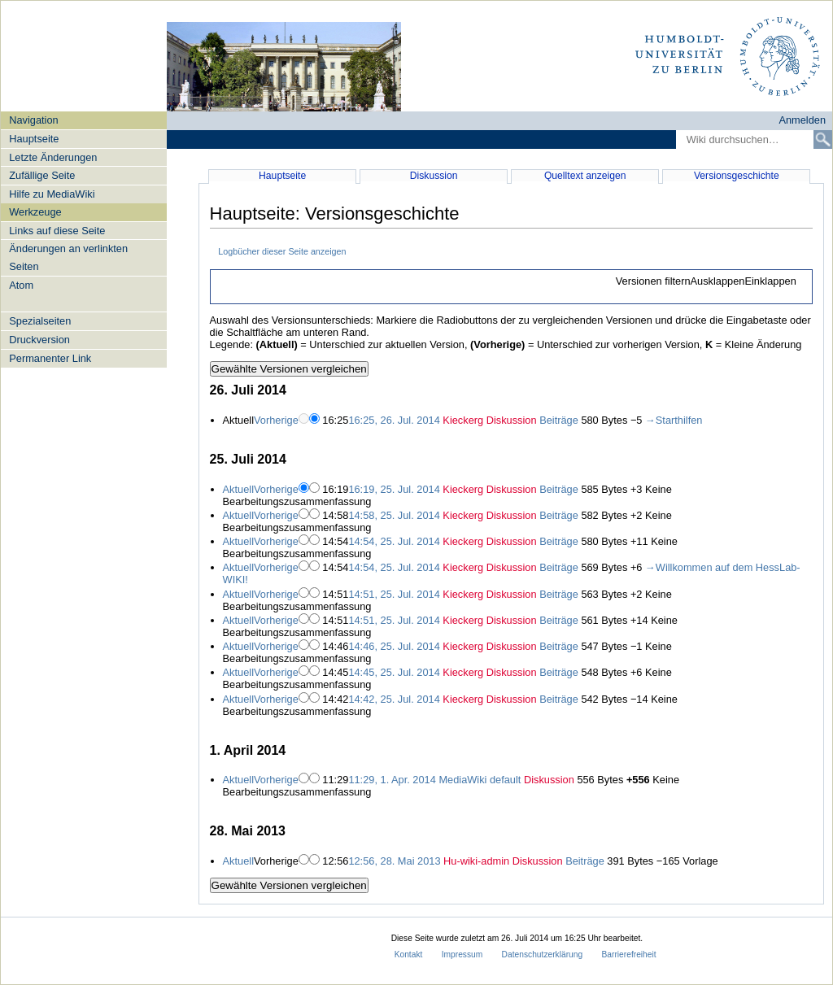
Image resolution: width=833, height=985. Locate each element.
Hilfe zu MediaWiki (51, 194)
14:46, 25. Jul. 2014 (393, 646)
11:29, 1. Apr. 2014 (391, 780)
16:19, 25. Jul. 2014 (393, 489)
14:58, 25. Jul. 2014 (393, 515)
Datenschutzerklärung (542, 954)
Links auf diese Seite (57, 230)
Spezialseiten (40, 321)
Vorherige (276, 420)
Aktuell (238, 489)
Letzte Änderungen (53, 157)
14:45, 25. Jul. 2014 (393, 672)
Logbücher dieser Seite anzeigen (282, 251)
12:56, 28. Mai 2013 (394, 861)
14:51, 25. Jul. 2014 (393, 594)
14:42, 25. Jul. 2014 (393, 699)
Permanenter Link (50, 358)
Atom (21, 285)
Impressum (462, 954)
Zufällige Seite (42, 175)
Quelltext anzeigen (585, 175)
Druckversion (39, 339)
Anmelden (802, 120)
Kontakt (409, 954)
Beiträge (558, 420)
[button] (705, 281)
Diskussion (434, 175)
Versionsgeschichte (736, 175)
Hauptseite (34, 139)
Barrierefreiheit (628, 954)
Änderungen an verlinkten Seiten (68, 257)
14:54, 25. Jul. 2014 (393, 541)
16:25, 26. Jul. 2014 (393, 420)
